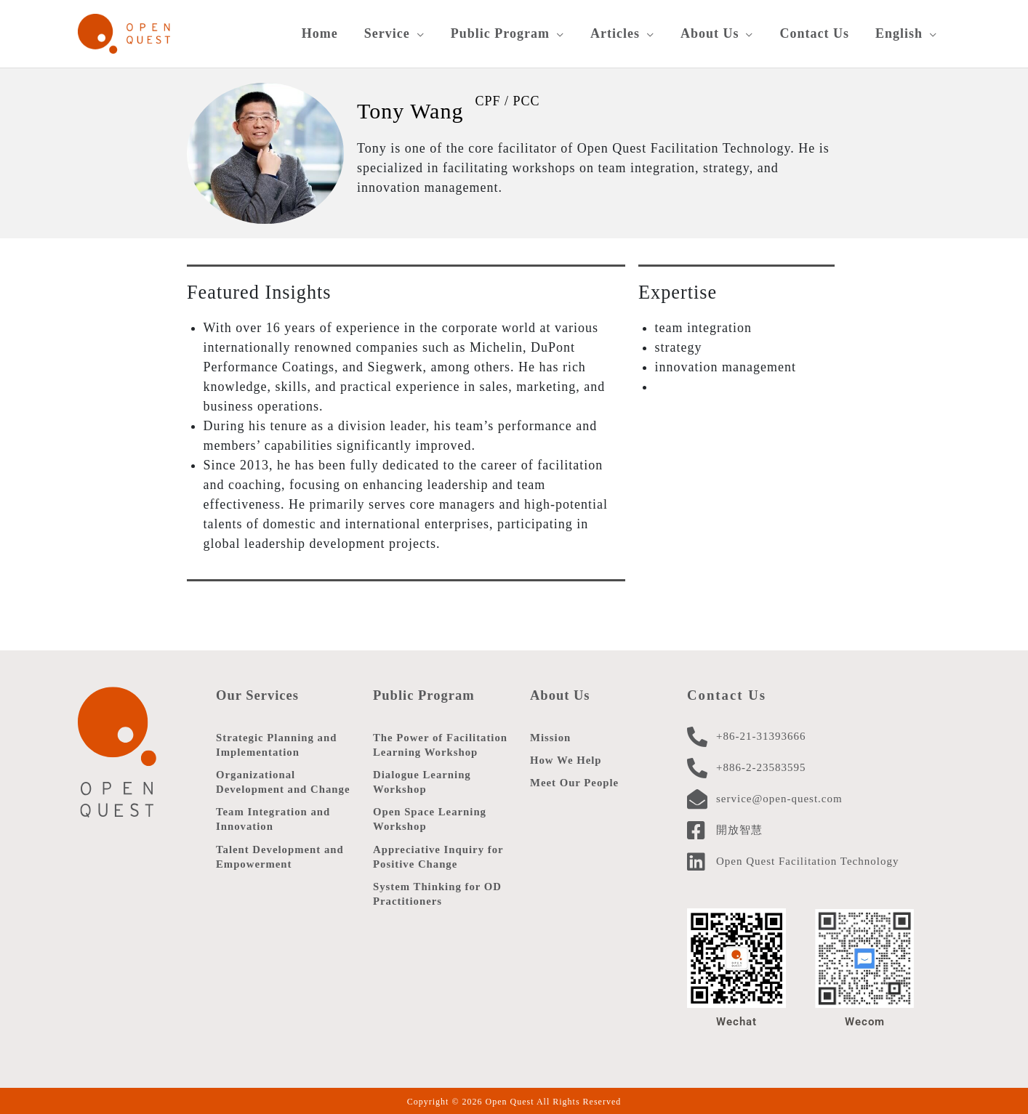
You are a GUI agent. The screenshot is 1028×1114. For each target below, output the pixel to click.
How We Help (566, 759)
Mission (550, 736)
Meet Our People (575, 782)
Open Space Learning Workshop (430, 819)
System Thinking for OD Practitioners (438, 894)
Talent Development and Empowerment (280, 857)
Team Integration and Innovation (274, 819)
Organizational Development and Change (284, 781)
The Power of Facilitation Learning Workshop (441, 743)
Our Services (258, 693)
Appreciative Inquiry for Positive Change (439, 857)
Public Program (424, 693)
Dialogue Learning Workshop (423, 781)
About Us (560, 693)
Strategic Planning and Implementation (277, 743)
